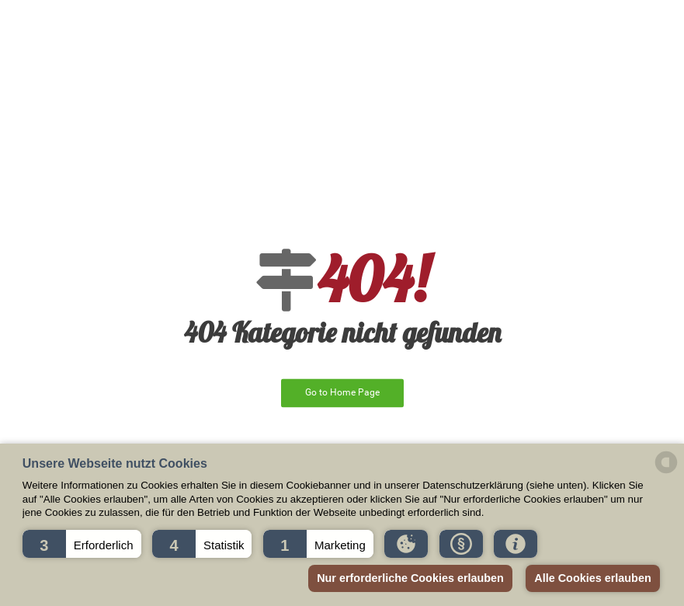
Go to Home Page (342, 392)
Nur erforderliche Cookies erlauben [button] (410, 578)
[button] (82, 544)
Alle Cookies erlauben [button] (592, 578)
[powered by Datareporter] (666, 472)
